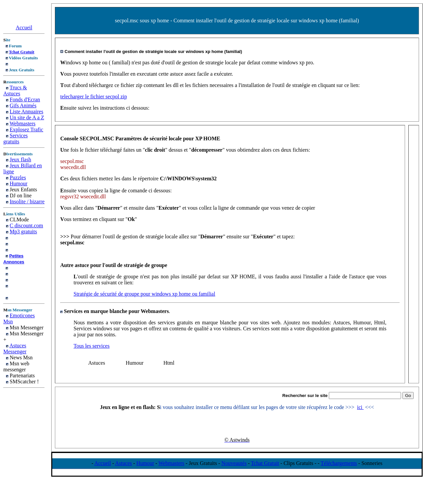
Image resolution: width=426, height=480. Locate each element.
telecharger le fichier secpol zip (93, 96)
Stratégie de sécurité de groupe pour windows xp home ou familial (144, 294)
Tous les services (91, 346)
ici (360, 407)
